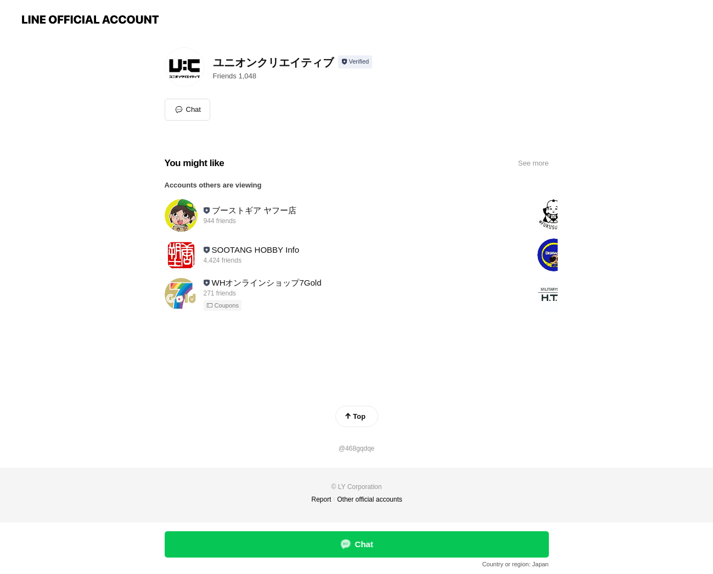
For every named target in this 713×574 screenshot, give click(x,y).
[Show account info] (355, 62)
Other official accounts (369, 499)
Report (321, 499)
